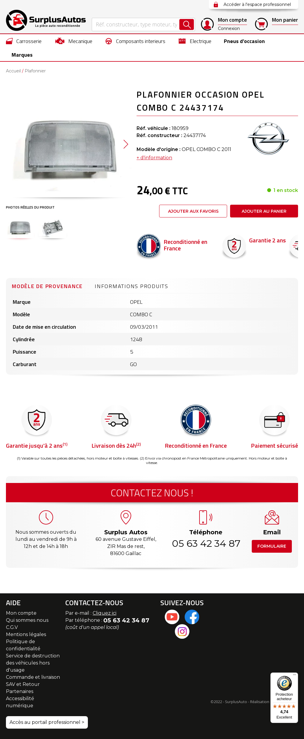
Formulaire (271, 546)
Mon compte (21, 613)
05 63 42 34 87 (206, 543)
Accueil (13, 71)
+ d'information (154, 158)
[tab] (47, 285)
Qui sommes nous (27, 620)
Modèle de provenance (47, 286)
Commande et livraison (33, 677)
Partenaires (19, 691)
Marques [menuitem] (22, 55)
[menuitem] (24, 41)
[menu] (152, 47)
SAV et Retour (23, 684)
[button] (20, 227)
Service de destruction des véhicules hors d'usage (33, 663)
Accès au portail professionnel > (47, 722)
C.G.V (12, 627)
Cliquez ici (104, 613)
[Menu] (294, 676)
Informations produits (131, 286)
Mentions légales (26, 634)
